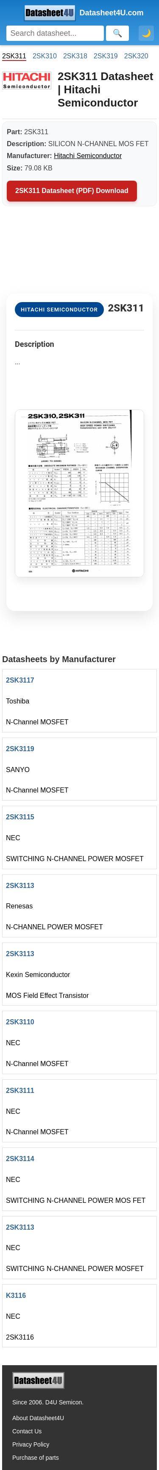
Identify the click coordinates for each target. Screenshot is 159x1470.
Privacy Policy (30, 1444)
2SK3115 (20, 817)
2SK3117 (20, 680)
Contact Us (27, 1431)
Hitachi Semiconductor (88, 155)
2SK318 (75, 56)
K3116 (16, 1295)
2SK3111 (20, 1090)
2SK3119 (20, 748)
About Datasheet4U (38, 1418)
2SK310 (45, 56)
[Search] (55, 33)
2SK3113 (20, 885)
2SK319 (106, 56)
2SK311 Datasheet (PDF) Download (71, 190)
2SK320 (136, 56)
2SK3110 (20, 1022)
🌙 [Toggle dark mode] (146, 33)
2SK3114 (20, 1158)
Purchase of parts (35, 1457)
